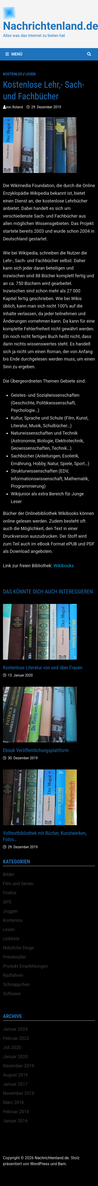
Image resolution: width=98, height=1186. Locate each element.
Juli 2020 (12, 1047)
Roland (17, 107)
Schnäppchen (16, 984)
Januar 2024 (15, 1029)
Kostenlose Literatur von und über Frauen (42, 668)
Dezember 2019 (18, 1065)
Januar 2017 (15, 1084)
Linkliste (11, 938)
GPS (7, 901)
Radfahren (13, 975)
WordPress (39, 1163)
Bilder (8, 874)
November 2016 (18, 1093)
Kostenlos (12, 74)
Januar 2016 (15, 1120)
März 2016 (13, 1102)
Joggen (10, 911)
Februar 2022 (16, 1038)
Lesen (30, 74)
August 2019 (15, 1074)
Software (12, 993)
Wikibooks (63, 565)
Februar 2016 (16, 1111)
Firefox (9, 892)
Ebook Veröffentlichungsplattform (36, 750)
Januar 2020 (15, 1056)
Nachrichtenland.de (52, 1158)
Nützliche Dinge (18, 947)
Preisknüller (14, 957)
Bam (62, 1163)
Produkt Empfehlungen (25, 966)
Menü (13, 54)
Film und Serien (18, 883)
